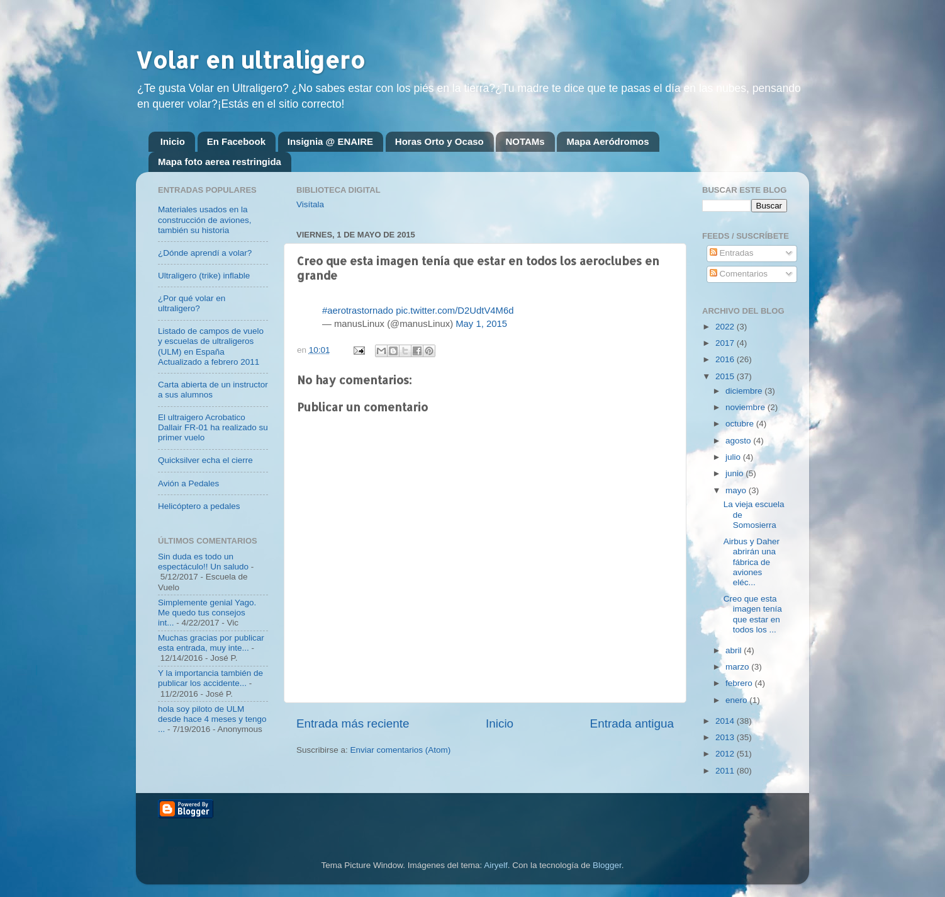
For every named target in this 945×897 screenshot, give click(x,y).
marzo (738, 666)
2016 (726, 359)
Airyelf (496, 865)
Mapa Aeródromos (607, 141)
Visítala (310, 204)
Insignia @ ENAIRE (330, 141)
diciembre (744, 391)
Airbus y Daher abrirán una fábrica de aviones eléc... (752, 562)
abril (734, 650)
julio (734, 457)
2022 (726, 326)
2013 (726, 737)
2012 (726, 753)
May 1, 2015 (481, 324)
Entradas (732, 253)
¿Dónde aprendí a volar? (205, 253)
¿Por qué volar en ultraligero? (191, 303)
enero (737, 700)
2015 (726, 376)
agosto (739, 440)
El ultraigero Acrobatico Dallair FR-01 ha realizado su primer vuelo (213, 427)
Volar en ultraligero (250, 59)
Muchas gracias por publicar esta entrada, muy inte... (211, 643)
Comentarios (739, 273)
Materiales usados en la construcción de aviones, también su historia (205, 219)
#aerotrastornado (357, 311)
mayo (737, 490)
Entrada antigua (632, 723)
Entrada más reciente (353, 723)
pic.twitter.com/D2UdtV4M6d (454, 311)
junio (735, 473)
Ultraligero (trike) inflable (204, 275)
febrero (740, 683)
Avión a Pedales (188, 483)
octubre (740, 423)
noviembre (746, 407)
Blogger (607, 865)
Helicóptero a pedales (199, 506)
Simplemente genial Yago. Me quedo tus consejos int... (207, 612)
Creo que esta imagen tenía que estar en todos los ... (753, 614)
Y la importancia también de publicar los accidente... (210, 678)
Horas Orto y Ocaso (439, 141)
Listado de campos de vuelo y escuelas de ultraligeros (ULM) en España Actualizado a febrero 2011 (211, 346)
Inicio (172, 141)
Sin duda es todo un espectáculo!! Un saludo (203, 561)
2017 (726, 343)
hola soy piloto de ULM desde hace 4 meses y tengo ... (212, 719)
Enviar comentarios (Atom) (400, 750)
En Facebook (236, 141)
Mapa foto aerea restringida (219, 161)
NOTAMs (524, 141)
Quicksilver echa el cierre (205, 460)
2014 (726, 721)
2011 (726, 770)
